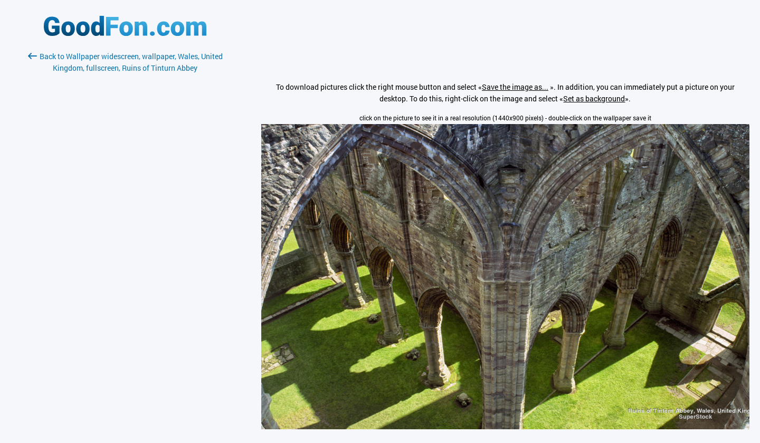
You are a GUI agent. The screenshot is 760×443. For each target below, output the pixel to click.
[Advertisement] (125, 199)
